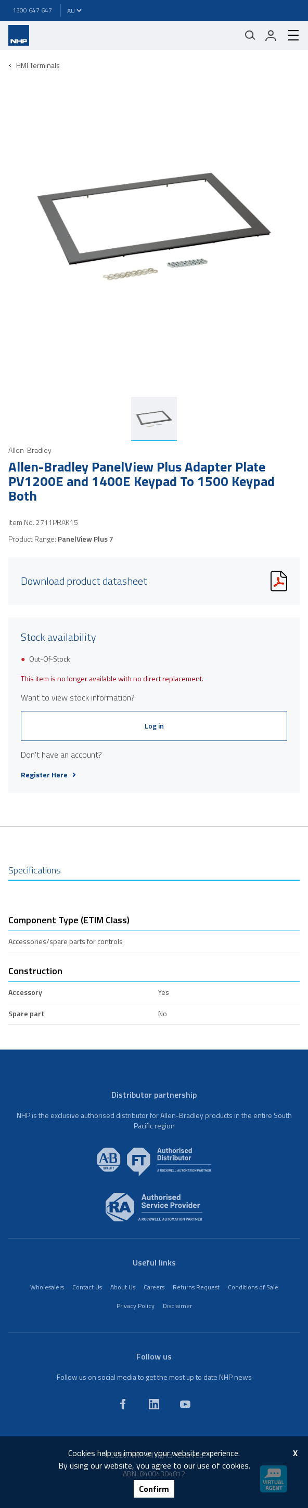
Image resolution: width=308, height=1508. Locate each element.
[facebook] (123, 1404)
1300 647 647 (32, 10)
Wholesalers (47, 1287)
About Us (122, 1287)
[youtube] (185, 1404)
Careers (154, 1287)
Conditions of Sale (253, 1287)
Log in (154, 725)
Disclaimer (177, 1306)
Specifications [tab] (34, 870)
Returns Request (196, 1287)
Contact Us (87, 1287)
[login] (271, 35)
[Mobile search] (250, 35)
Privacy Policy (136, 1306)
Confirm (154, 1489)
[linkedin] (154, 1404)
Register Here (48, 775)
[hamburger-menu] (289, 35)
